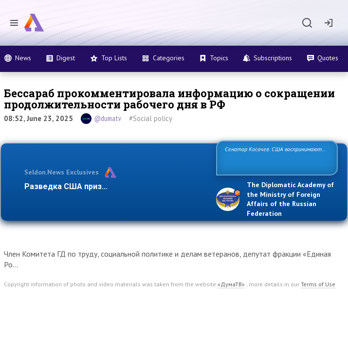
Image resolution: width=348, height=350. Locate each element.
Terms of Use (318, 284)
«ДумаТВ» (231, 284)
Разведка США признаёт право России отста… (113, 186)
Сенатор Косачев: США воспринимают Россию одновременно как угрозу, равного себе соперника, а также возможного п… (276, 159)
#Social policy (150, 118)
